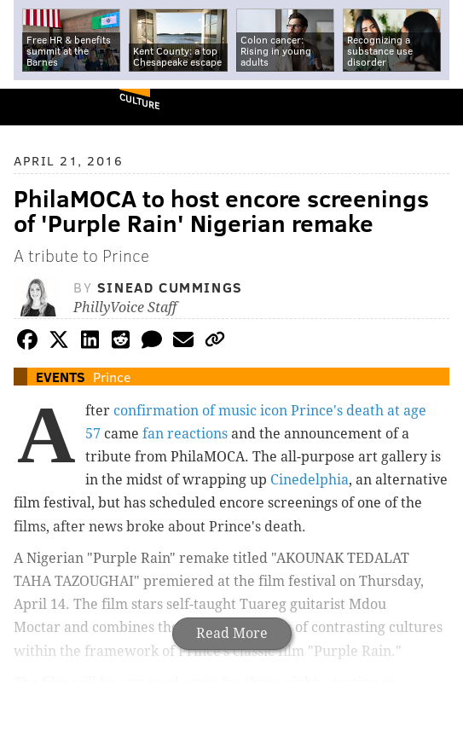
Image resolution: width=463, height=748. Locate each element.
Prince (111, 377)
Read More (232, 633)
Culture (139, 101)
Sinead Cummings (170, 287)
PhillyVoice (41, 106)
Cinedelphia (309, 480)
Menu (435, 107)
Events (60, 377)
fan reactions (185, 434)
